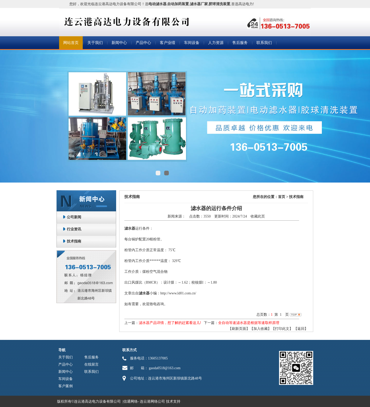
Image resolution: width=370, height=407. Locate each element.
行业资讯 (74, 229)
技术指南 (74, 241)
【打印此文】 (282, 329)
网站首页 (71, 43)
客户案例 (65, 386)
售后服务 (240, 43)
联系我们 (264, 43)
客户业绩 (167, 43)
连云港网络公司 (152, 401)
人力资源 (216, 43)
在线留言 (91, 364)
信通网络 (130, 401)
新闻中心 (119, 43)
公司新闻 (74, 217)
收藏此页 (258, 216)
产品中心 (143, 43)
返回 (300, 329)
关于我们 (95, 43)
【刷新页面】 (239, 329)
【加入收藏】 (260, 329)
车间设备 (191, 43)
